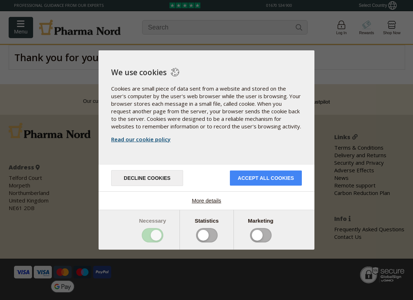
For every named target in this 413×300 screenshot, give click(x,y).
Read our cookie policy (141, 139)
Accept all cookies (266, 178)
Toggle (152, 235)
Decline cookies (147, 178)
